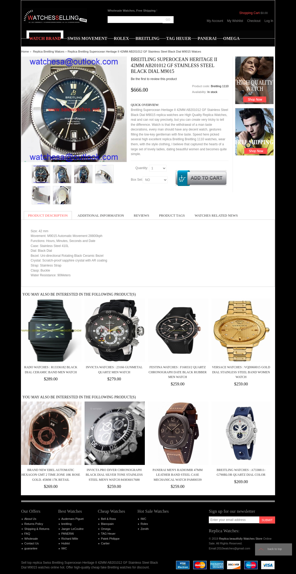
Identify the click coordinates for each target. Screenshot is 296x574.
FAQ (27, 533)
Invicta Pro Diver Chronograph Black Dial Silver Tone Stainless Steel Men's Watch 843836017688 (114, 475)
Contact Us (31, 543)
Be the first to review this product (154, 79)
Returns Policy (33, 523)
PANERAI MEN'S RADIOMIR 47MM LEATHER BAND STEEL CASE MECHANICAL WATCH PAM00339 (177, 475)
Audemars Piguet (72, 518)
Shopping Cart (249, 13)
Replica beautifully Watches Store (240, 538)
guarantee (31, 548)
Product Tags (172, 215)
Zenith (145, 528)
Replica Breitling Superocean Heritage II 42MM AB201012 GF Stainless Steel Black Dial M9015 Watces (134, 51)
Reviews (141, 215)
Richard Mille (69, 538)
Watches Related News (216, 215)
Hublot (65, 543)
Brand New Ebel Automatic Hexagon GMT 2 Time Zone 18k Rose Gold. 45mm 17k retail (50, 475)
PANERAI (67, 533)
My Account (215, 21)
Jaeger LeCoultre (72, 528)
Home (25, 51)
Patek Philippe (110, 538)
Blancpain (107, 523)
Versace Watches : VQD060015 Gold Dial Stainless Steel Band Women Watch (241, 372)
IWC (64, 548)
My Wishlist (235, 21)
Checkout (254, 21)
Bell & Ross (108, 518)
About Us (30, 518)
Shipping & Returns (36, 528)
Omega (105, 528)
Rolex (144, 523)
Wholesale (31, 538)
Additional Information (100, 215)
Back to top (275, 548)
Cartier (105, 543)
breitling (66, 523)
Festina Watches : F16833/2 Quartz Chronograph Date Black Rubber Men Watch (178, 372)
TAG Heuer (108, 533)
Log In (269, 21)
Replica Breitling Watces (48, 51)
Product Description (48, 215)
